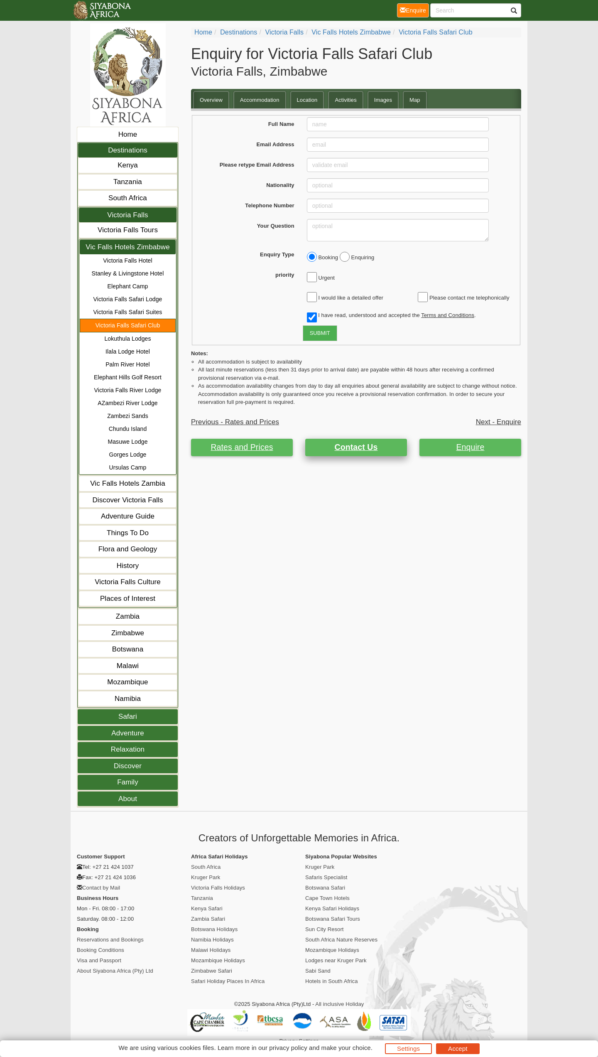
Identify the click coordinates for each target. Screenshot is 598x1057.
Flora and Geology (127, 549)
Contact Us (356, 447)
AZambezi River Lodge (127, 403)
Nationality (280, 185)
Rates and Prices (242, 447)
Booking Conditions (100, 950)
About (127, 799)
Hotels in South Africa (331, 981)
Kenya (128, 165)
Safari (127, 716)
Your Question (275, 226)
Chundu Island (128, 428)
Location (307, 100)
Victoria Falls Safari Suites (127, 312)
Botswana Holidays (214, 929)
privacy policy (288, 1047)
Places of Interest (127, 598)
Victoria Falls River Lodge (128, 390)
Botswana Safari (325, 888)
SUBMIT (320, 333)
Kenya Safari (207, 908)
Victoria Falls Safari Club (128, 325)
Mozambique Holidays (218, 960)
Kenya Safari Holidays (332, 908)
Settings (408, 1048)
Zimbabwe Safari (211, 971)
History (128, 566)
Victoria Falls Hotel (127, 260)
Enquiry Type (277, 254)
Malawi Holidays (210, 950)
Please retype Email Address (257, 165)
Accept (457, 1048)
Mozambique (127, 682)
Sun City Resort (324, 929)
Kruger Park (205, 877)
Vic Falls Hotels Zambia (127, 483)
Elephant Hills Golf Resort (128, 377)
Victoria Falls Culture (128, 582)
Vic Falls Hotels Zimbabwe (127, 247)
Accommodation (259, 100)
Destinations (127, 150)
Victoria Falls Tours (128, 230)
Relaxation (128, 749)
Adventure (127, 733)
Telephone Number (269, 205)
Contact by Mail (101, 888)
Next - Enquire (498, 422)
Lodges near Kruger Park (336, 960)
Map (414, 100)
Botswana (127, 649)
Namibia (128, 699)
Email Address (275, 144)
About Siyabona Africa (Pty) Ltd (115, 971)
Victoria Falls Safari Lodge (127, 299)
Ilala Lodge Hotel (127, 351)
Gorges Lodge (128, 454)
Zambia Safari (208, 919)
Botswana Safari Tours (332, 919)
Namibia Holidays (212, 940)
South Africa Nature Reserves (341, 940)
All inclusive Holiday (339, 1004)
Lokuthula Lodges (127, 338)
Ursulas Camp (128, 467)
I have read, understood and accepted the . (391, 316)
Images (383, 100)
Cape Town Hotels (327, 898)
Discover (128, 766)
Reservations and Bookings (110, 940)
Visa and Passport (99, 960)
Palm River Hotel (127, 364)
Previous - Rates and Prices (235, 422)
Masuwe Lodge (127, 441)
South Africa (127, 198)
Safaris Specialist (326, 877)
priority (284, 275)
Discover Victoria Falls (127, 500)
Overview (211, 100)
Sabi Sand (318, 971)
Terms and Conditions (447, 315)
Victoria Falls (127, 215)
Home (127, 134)
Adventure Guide (127, 516)
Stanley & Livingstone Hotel (128, 273)
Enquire (470, 447)
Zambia (128, 616)
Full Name (281, 124)
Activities (345, 100)
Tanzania (127, 182)
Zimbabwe (127, 633)
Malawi (128, 666)
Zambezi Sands (127, 416)
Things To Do (128, 533)
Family (127, 782)
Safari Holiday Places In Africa (228, 981)
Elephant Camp (128, 286)
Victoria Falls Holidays (218, 888)
